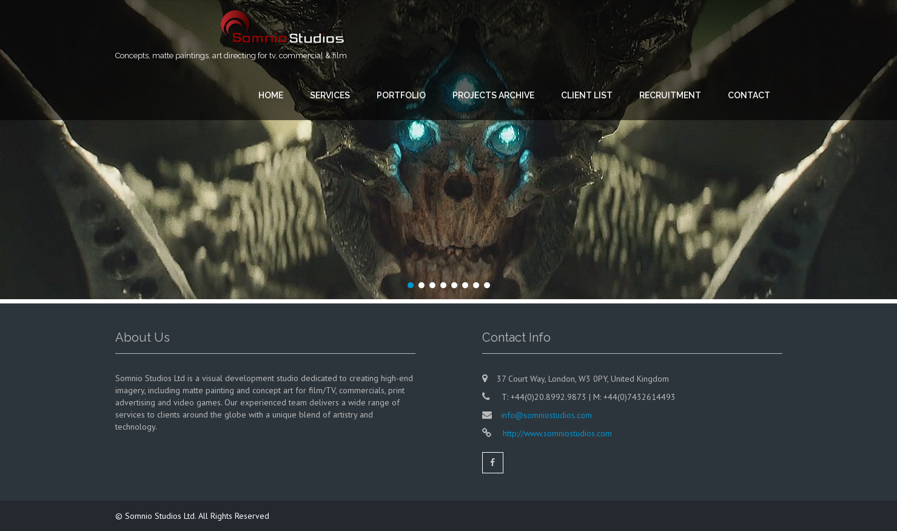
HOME (270, 95)
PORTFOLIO (401, 95)
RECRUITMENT (670, 95)
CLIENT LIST (587, 95)
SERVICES (330, 95)
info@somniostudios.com (546, 415)
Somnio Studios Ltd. (161, 515)
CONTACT (749, 95)
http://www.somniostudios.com (556, 433)
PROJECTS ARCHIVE (493, 95)
